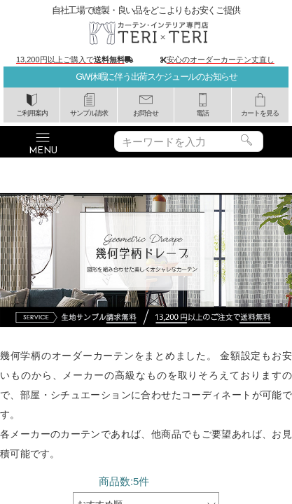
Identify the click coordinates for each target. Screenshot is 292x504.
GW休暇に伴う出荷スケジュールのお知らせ (156, 76)
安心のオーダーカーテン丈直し (220, 59)
